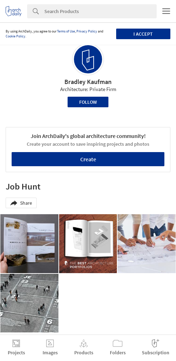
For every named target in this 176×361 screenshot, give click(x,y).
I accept (143, 34)
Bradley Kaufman (88, 82)
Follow (88, 102)
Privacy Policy (86, 31)
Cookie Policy (15, 36)
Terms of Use (66, 31)
